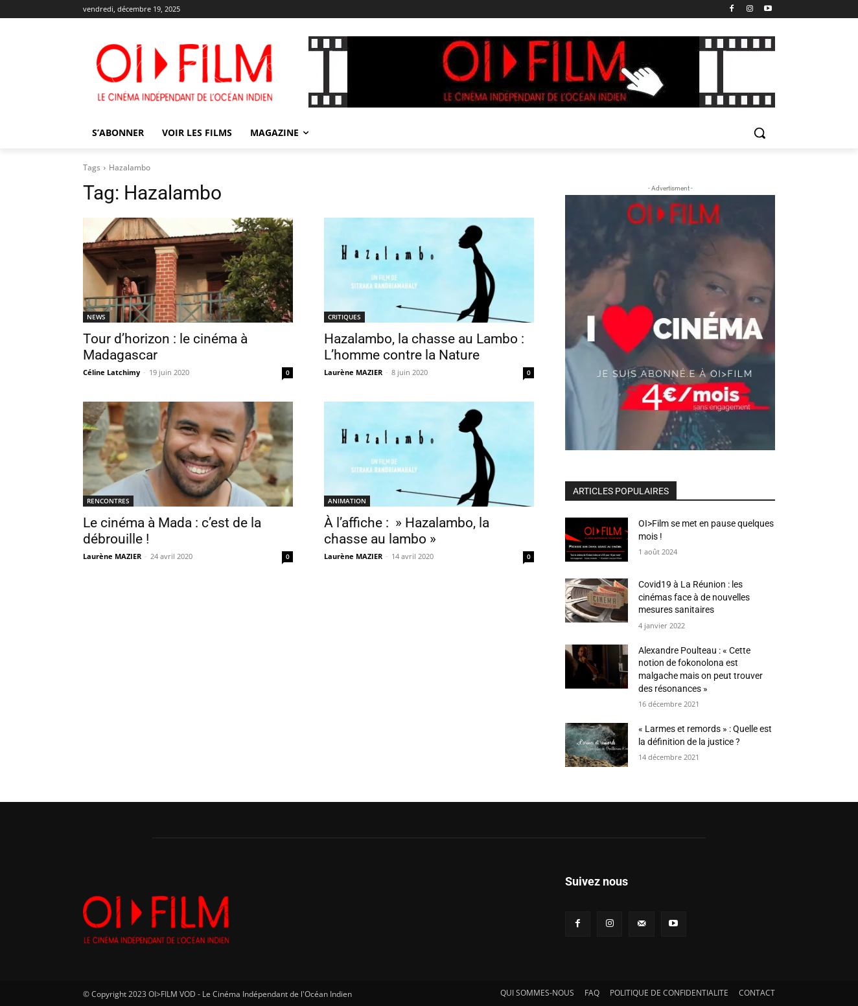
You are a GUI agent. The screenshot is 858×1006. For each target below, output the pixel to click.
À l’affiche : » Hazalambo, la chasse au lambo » (406, 531)
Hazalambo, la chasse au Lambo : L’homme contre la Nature (424, 347)
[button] (759, 132)
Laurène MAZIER (353, 372)
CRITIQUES (344, 316)
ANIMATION (347, 500)
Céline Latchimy (111, 372)
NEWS (96, 316)
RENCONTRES (108, 500)
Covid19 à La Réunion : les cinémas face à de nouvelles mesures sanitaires (694, 597)
